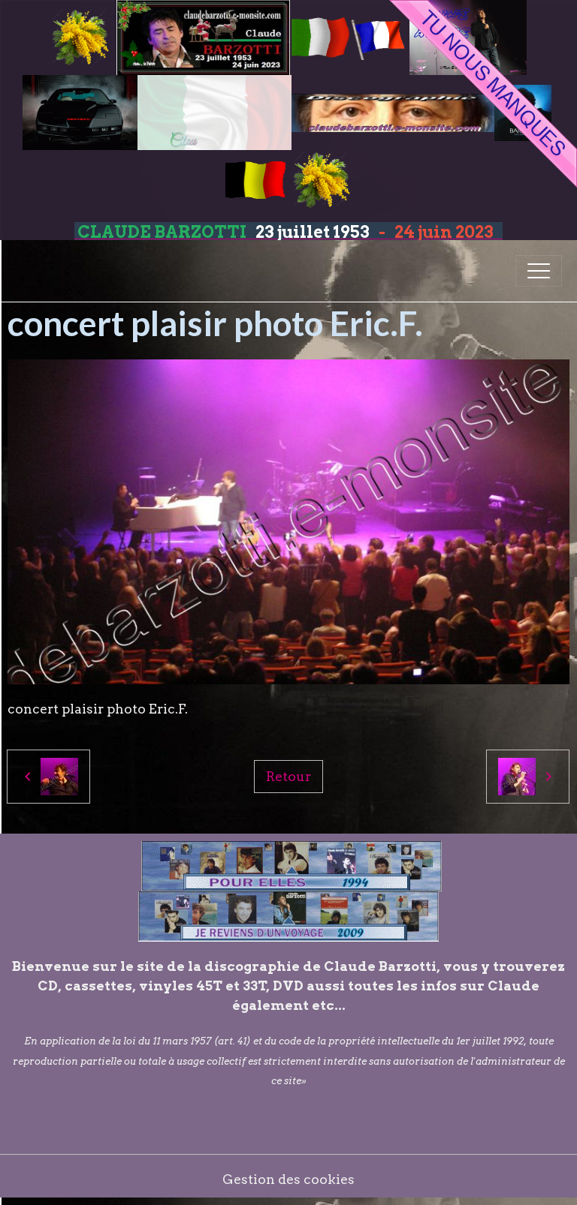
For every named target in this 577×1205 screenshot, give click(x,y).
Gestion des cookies (288, 1179)
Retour (288, 776)
